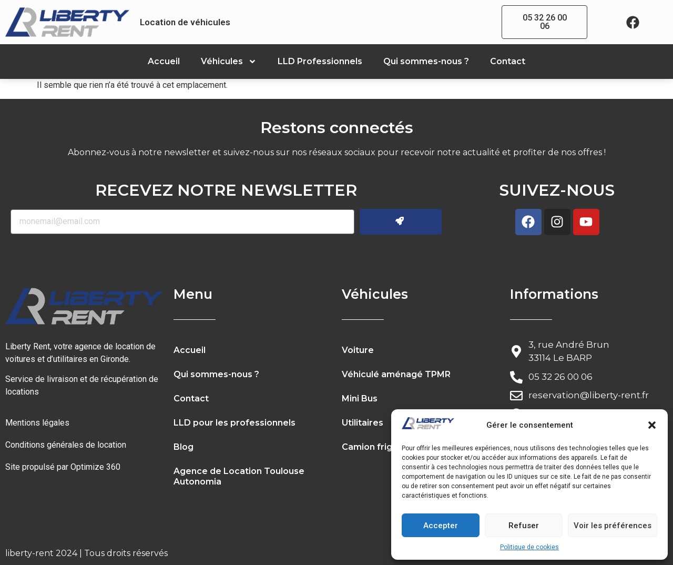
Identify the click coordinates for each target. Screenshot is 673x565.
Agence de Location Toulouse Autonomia (239, 476)
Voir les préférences (612, 525)
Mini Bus (360, 398)
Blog (183, 447)
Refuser (523, 525)
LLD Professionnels (320, 61)
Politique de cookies (529, 547)
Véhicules (229, 61)
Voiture (358, 350)
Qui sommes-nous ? (426, 61)
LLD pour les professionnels (234, 423)
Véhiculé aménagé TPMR (396, 374)
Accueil (164, 61)
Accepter (440, 525)
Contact (507, 61)
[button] (652, 425)
